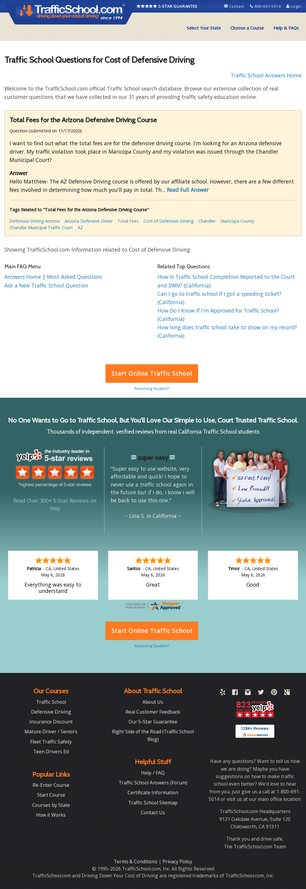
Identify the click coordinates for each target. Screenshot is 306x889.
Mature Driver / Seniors (51, 731)
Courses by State (51, 805)
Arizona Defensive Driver (89, 221)
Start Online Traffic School (151, 373)
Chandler (207, 221)
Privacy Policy (177, 861)
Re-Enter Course (51, 785)
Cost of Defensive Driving (168, 221)
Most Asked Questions (74, 276)
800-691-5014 (266, 6)
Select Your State (204, 28)
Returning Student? (151, 388)
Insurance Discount (51, 721)
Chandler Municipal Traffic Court (41, 227)
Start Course (51, 795)
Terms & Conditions (136, 861)
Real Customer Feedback (153, 712)
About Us (153, 702)
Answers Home (23, 276)
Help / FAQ (153, 772)
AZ (80, 227)
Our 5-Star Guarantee (152, 721)
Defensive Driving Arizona (35, 221)
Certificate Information (153, 792)
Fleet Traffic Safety (51, 741)
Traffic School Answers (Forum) (153, 782)
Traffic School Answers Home (266, 75)
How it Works (51, 815)
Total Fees (128, 221)
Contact (234, 6)
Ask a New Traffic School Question (46, 285)
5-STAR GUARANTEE (167, 6)
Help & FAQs (286, 28)
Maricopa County (237, 221)
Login (294, 6)
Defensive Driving (51, 712)
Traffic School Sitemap (153, 802)
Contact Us (153, 812)
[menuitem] (204, 28)
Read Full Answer (188, 189)
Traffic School (51, 702)
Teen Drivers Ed (51, 751)
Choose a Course (247, 28)
